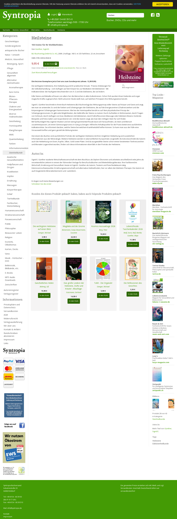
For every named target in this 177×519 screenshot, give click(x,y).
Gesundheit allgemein (12, 74)
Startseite (6, 30)
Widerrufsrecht (11, 318)
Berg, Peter (103, 230)
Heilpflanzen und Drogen (15, 166)
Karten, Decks (11, 249)
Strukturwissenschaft (15, 214)
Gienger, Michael (44, 232)
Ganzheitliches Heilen (44, 283)
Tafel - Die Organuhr (103, 283)
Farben (12, 143)
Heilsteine (61, 30)
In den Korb (51, 64)
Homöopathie (15, 125)
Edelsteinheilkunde (160, 443)
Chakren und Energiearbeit (15, 108)
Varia (7, 253)
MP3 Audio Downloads (10, 278)
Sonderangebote (13, 45)
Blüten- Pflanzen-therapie (13, 99)
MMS (11, 134)
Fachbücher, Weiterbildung (13, 204)
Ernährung (12, 180)
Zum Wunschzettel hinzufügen (44, 72)
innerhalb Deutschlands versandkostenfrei (61, 68)
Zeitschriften (11, 284)
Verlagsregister (11, 293)
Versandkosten (11, 311)
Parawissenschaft (13, 219)
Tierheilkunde (13, 198)
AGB (6, 314)
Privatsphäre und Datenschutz (12, 306)
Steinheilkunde (49, 30)
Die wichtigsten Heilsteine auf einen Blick (44, 227)
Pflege (10, 68)
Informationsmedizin (17, 148)
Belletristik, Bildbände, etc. (12, 267)
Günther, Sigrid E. (42, 49)
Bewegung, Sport (15, 63)
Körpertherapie (14, 189)
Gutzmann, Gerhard (73, 292)
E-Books (9, 272)
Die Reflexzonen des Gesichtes (133, 284)
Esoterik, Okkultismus (10, 243)
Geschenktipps (12, 41)
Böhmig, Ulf (44, 286)
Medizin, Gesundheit (20, 30)
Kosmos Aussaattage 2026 (103, 226)
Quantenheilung (16, 139)
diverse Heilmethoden (15, 115)
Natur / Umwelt (12, 54)
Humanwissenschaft (14, 210)
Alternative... (36, 30)
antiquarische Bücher (14, 50)
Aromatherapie (16, 87)
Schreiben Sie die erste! (41, 184)
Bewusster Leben (13, 232)
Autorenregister (11, 290)
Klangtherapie (15, 130)
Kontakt (6, 514)
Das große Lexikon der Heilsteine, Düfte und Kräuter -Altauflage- (74, 286)
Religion (8, 237)
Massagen (12, 185)
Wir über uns (10, 325)
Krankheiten (12, 171)
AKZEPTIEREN (162, 4)
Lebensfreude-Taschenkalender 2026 (133, 227)
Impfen (10, 176)
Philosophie (10, 228)
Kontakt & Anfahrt (12, 329)
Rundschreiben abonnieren (11, 334)
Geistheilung (15, 121)
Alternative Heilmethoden (13, 81)
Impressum (9, 339)
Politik (8, 223)
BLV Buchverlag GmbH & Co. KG (44, 53)
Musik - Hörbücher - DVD (14, 259)
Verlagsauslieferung (13, 322)
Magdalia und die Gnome (74, 226)
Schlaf (9, 194)
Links (6, 343)
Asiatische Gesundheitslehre (15, 158)
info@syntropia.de (59, 25)
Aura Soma (14, 92)
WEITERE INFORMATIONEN (17, 6)
